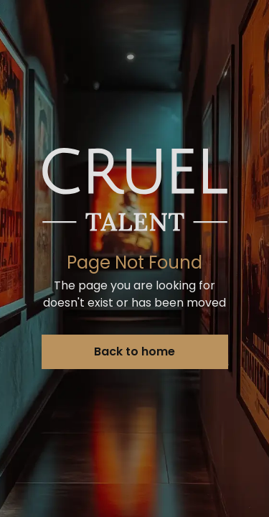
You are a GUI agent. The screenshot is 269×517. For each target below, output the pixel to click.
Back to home (134, 351)
